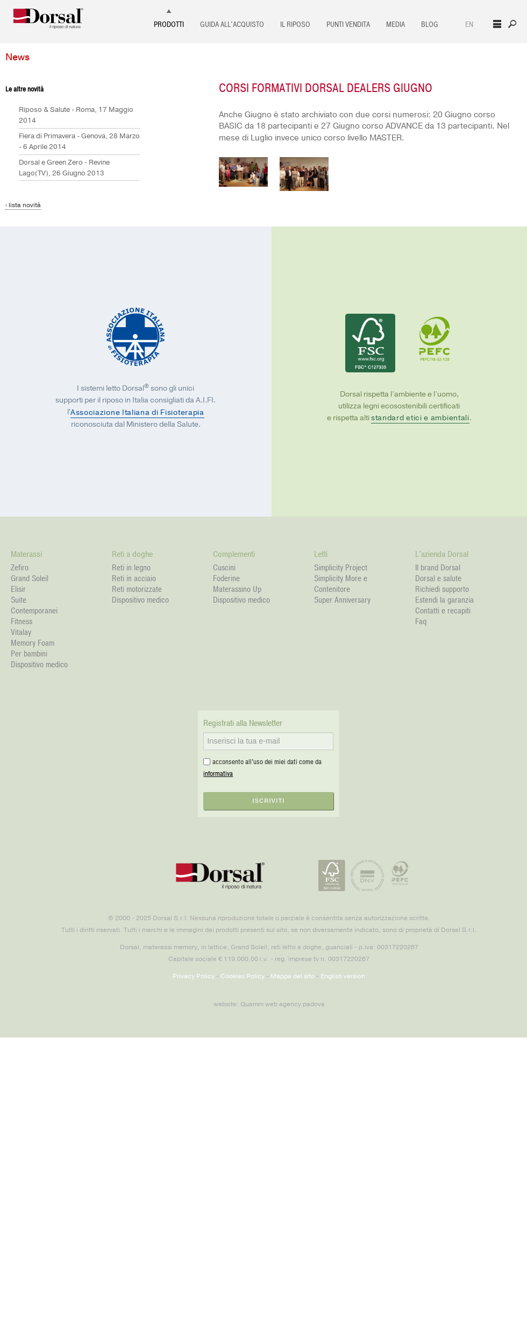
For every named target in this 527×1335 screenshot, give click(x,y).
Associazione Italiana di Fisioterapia (137, 412)
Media (395, 24)
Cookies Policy (242, 976)
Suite (18, 600)
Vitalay (21, 632)
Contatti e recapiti (443, 610)
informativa (218, 774)
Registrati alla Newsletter (242, 723)
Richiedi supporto (442, 589)
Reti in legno (131, 567)
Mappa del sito (292, 976)
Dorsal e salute (438, 578)
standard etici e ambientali (420, 418)
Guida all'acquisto (232, 24)
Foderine (226, 578)
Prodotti (169, 24)
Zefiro (20, 567)
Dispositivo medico (39, 664)
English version (343, 976)
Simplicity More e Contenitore (340, 584)
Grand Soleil (29, 578)
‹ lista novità (23, 205)
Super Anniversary (342, 600)
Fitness (21, 621)
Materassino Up (237, 589)
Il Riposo (295, 24)
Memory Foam (32, 643)
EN (469, 24)
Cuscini (224, 567)
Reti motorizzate (137, 589)
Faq (420, 621)
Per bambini (29, 653)
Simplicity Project (340, 567)
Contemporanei (34, 610)
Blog (429, 24)
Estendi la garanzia (444, 600)
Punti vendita (348, 24)
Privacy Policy (194, 976)
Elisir (18, 589)
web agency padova (295, 1004)
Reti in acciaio (134, 578)
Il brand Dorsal (437, 567)
